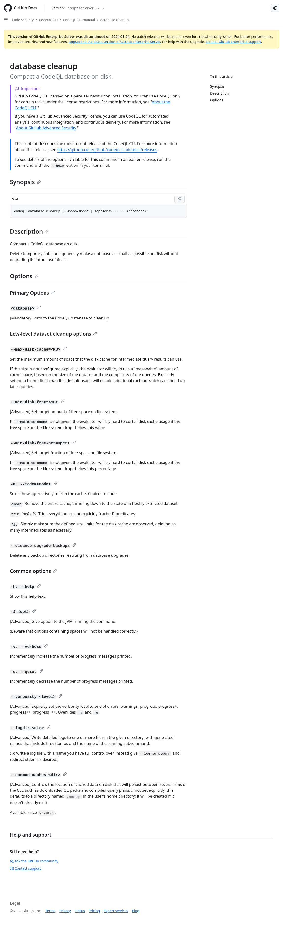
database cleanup (114, 19)
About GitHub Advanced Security (46, 128)
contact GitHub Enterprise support (233, 41)
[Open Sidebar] (6, 20)
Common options (33, 571)
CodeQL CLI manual (79, 19)
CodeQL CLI (48, 19)
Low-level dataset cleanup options (53, 334)
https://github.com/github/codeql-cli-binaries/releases (107, 149)
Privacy (65, 910)
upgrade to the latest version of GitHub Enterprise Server (114, 41)
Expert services (116, 910)
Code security (23, 19)
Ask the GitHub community (34, 861)
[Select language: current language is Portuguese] (275, 8)
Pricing (94, 910)
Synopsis (25, 182)
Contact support (25, 868)
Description (29, 231)
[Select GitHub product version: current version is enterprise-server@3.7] (77, 8)
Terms (50, 910)
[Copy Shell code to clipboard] (179, 199)
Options (24, 276)
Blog (135, 910)
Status (80, 910)
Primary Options (32, 293)
